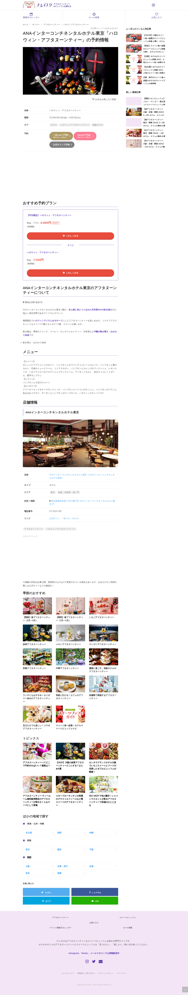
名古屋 (29, 832)
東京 (53, 492)
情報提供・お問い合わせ (86, 973)
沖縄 (91, 832)
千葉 (91, 849)
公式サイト (54, 518)
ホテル (54, 125)
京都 (91, 866)
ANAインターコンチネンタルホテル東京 (68, 474)
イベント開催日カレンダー (60, 927)
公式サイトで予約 (61, 144)
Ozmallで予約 (84, 136)
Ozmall (75, 518)
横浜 (59, 849)
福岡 (59, 832)
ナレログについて (68, 973)
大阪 (28, 866)
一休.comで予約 (60, 136)
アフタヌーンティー (33, 529)
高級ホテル (97, 125)
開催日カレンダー (31, 16)
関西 (29, 857)
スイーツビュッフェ (127, 917)
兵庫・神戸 (62, 866)
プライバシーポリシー (106, 973)
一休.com (66, 518)
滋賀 (59, 873)
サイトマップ (121, 973)
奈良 (28, 873)
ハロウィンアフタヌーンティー (74, 125)
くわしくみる (72, 235)
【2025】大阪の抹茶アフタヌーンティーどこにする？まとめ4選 (70, 765)
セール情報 (94, 16)
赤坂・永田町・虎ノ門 (68, 492)
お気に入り (156, 16)
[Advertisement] (70, 177)
